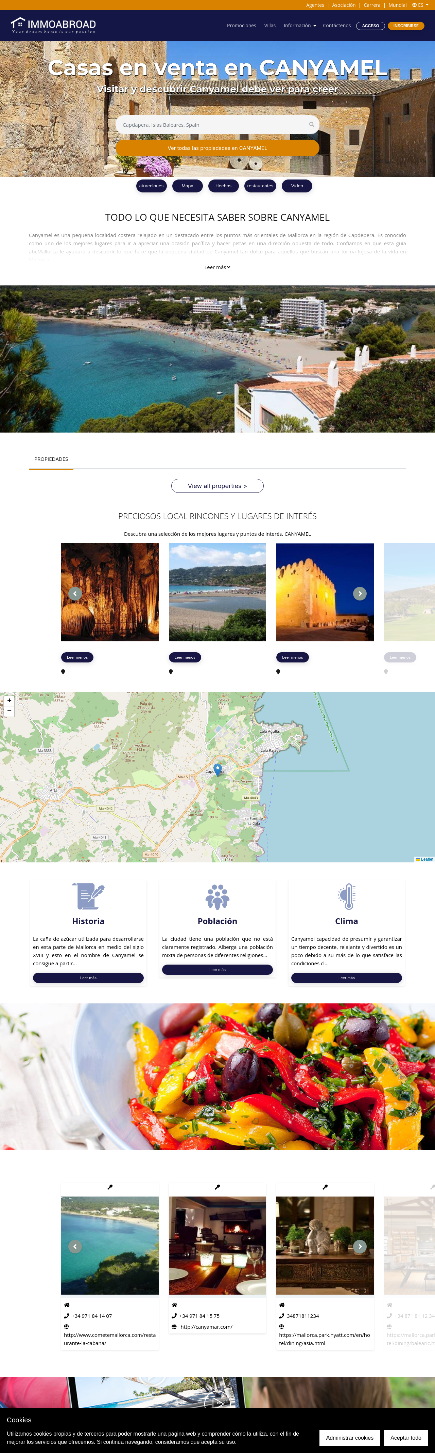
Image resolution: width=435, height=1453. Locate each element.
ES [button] (418, 5)
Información (297, 25)
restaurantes (260, 185)
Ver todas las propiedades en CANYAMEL (217, 148)
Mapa (187, 185)
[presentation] (75, 593)
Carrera (372, 5)
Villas (270, 25)
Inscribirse (406, 25)
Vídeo (297, 185)
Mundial (397, 5)
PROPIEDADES (51, 458)
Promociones (241, 25)
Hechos (223, 185)
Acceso (370, 25)
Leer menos (77, 657)
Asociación (343, 5)
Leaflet (424, 859)
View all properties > (217, 485)
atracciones (151, 185)
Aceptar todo (405, 1438)
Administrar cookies (350, 1438)
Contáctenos (337, 25)
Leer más (217, 267)
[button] (217, 770)
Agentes (315, 5)
